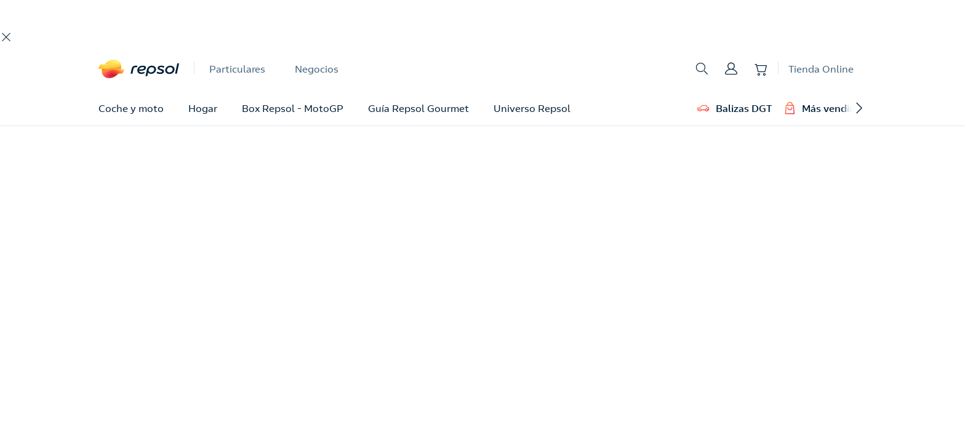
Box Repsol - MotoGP (292, 108)
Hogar (202, 108)
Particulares (237, 69)
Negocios (316, 69)
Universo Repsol (532, 108)
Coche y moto (131, 108)
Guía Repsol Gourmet (418, 108)
